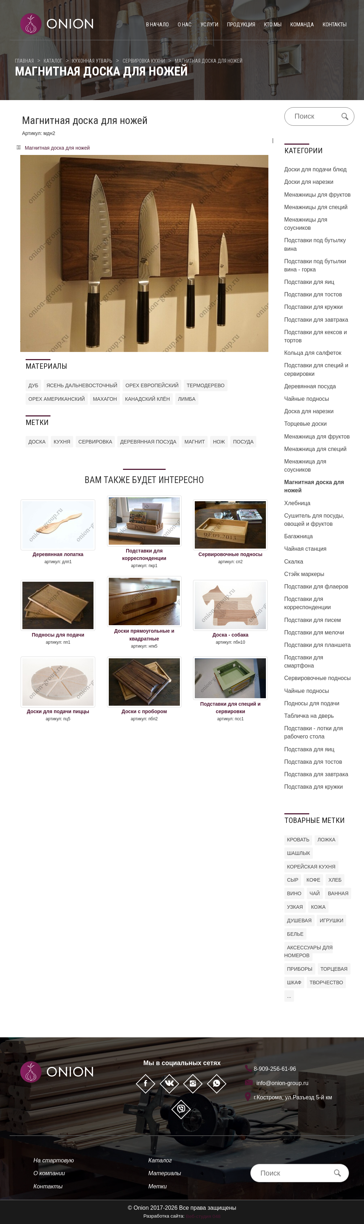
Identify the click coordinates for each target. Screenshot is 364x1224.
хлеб (335, 880)
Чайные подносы (306, 399)
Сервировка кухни (144, 61)
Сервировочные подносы (317, 678)
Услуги (209, 24)
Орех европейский (151, 385)
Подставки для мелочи (314, 632)
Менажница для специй (315, 449)
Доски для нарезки (309, 182)
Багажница (298, 536)
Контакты (335, 24)
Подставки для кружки (313, 307)
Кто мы (273, 24)
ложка (326, 839)
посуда (243, 442)
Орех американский (56, 399)
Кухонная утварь (92, 61)
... (289, 996)
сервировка (95, 442)
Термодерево (206, 385)
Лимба (187, 399)
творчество (326, 982)
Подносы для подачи (311, 703)
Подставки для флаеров (316, 587)
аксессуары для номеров (308, 952)
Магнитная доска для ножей (208, 61)
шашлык (298, 853)
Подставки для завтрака (316, 320)
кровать (298, 839)
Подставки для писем (312, 620)
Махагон (105, 399)
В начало (157, 24)
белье (295, 934)
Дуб (33, 385)
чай (315, 893)
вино (294, 893)
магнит (194, 442)
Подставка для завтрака (316, 774)
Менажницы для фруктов (317, 195)
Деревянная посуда (310, 386)
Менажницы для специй (316, 207)
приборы (299, 969)
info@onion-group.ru (282, 1083)
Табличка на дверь (309, 716)
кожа (318, 907)
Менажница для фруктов (317, 437)
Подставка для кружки (313, 787)
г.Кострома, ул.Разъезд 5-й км (293, 1097)
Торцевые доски (305, 424)
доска (37, 442)
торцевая (334, 969)
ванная (338, 893)
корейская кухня (311, 867)
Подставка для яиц (309, 749)
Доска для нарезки (309, 411)
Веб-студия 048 (203, 1216)
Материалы (164, 1173)
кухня (62, 442)
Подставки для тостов (313, 294)
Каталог (53, 61)
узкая (295, 907)
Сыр (293, 880)
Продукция (241, 24)
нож (219, 442)
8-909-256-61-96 (275, 1069)
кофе (313, 880)
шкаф (294, 982)
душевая (299, 920)
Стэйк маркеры (304, 574)
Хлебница (297, 503)
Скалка (293, 562)
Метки (157, 1186)
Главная (24, 61)
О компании (49, 1173)
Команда (302, 24)
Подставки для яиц (309, 282)
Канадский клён (147, 399)
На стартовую (53, 1160)
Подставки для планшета (317, 645)
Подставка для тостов (313, 762)
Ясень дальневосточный (82, 385)
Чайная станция (305, 549)
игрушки (331, 920)
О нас (185, 24)
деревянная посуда (148, 442)
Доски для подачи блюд (315, 169)
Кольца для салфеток (313, 353)
